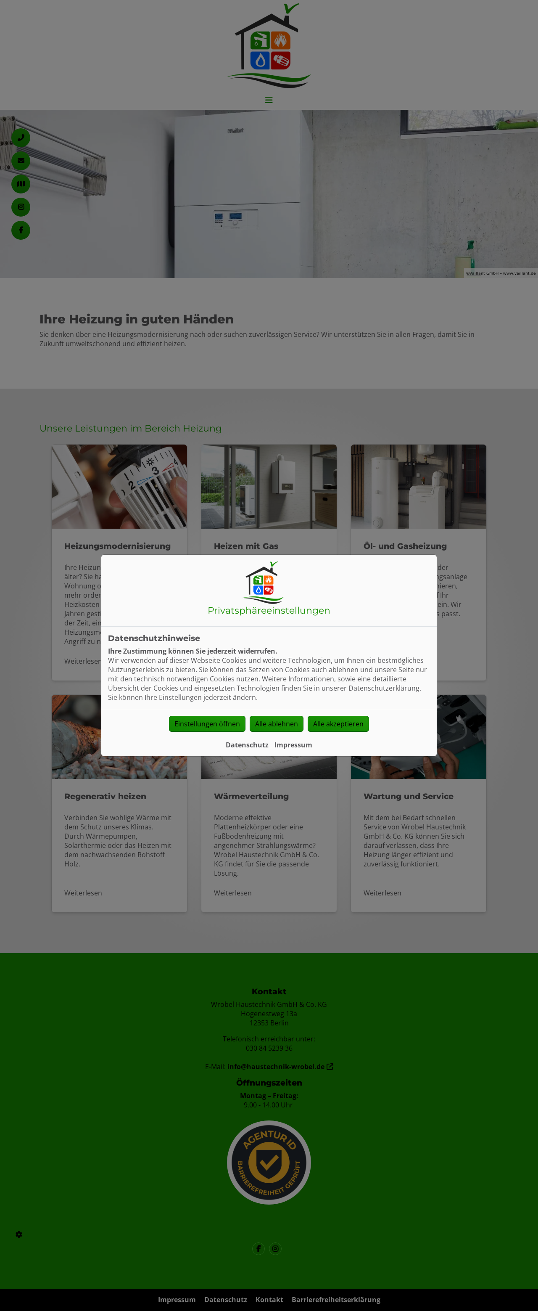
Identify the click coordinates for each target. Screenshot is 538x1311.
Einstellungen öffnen (207, 723)
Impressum (293, 745)
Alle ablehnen (276, 723)
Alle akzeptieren (338, 723)
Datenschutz (247, 745)
